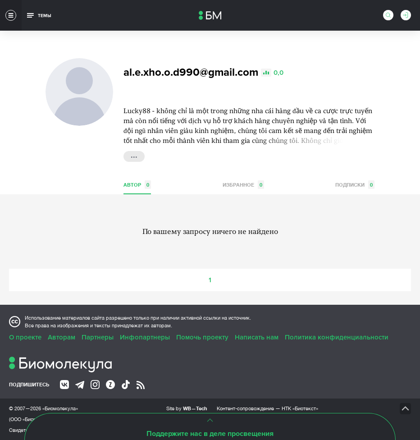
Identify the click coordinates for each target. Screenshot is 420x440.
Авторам (61, 337)
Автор (137, 184)
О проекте (25, 337)
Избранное (243, 184)
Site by (186, 408)
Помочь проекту (202, 337)
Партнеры (98, 337)
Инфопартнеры (145, 337)
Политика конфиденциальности (336, 337)
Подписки (354, 184)
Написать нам (256, 337)
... (134, 155)
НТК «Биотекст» (300, 408)
